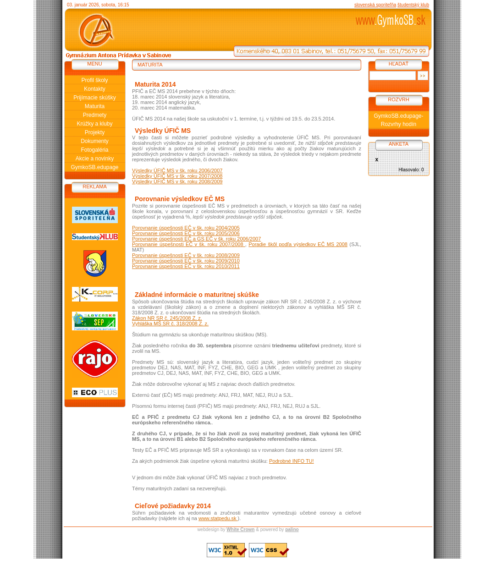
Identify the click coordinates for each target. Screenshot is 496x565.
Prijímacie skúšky (94, 97)
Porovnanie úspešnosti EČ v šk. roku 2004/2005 (186, 227)
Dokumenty (95, 141)
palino (291, 529)
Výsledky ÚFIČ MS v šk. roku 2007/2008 (177, 176)
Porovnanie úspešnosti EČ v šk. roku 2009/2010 (186, 260)
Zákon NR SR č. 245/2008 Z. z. (167, 318)
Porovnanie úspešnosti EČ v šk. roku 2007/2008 (188, 244)
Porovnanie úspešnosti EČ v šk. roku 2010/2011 (186, 266)
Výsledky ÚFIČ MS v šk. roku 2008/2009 (177, 181)
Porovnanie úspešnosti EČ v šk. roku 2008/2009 (186, 255)
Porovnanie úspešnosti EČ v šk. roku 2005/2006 (186, 233)
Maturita (95, 106)
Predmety (94, 115)
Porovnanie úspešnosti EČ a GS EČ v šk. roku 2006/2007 (196, 238)
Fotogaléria (94, 150)
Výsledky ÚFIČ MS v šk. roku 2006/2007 (177, 170)
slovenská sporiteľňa (375, 4)
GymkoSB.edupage (94, 167)
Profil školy (94, 80)
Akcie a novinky (95, 158)
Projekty (95, 132)
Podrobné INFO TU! (291, 461)
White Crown (240, 529)
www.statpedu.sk (218, 518)
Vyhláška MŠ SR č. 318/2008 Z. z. (170, 323)
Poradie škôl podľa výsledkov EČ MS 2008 (297, 244)
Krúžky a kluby (94, 124)
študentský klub (413, 4)
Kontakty (94, 89)
